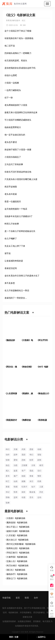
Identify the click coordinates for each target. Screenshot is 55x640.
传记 (8, 492)
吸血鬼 (32, 492)
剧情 (39, 460)
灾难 (15, 449)
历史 (41, 492)
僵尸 (15, 476)
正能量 (24, 465)
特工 (8, 481)
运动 (39, 497)
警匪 (39, 476)
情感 (15, 487)
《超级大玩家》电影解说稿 (17, 531)
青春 (31, 476)
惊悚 (8, 460)
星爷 (8, 476)
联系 (27, 598)
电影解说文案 (39, 608)
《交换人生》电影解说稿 (16, 561)
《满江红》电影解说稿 (15, 570)
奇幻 (31, 455)
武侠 (23, 449)
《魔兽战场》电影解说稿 (16, 522)
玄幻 (39, 471)
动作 (8, 455)
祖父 (23, 20)
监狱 (15, 497)
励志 (8, 465)
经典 (39, 481)
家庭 (8, 487)
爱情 (15, 460)
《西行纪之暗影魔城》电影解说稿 (20, 544)
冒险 (39, 455)
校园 (23, 476)
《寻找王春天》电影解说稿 (17, 553)
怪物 (8, 497)
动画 (39, 449)
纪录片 (24, 487)
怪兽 (15, 492)
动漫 (23, 497)
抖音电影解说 (25, 612)
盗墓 (15, 471)
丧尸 (23, 471)
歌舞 (8, 503)
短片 (33, 487)
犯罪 (31, 460)
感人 (8, 471)
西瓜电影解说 (39, 612)
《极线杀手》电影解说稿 (16, 574)
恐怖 (23, 460)
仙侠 (15, 481)
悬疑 (31, 449)
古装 (33, 465)
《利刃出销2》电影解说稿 (16, 565)
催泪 (41, 465)
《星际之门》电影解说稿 (16, 578)
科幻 (8, 449)
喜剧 (23, 455)
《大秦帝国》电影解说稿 (16, 557)
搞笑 (23, 492)
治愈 (15, 465)
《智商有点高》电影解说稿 (17, 548)
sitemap (46, 598)
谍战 (31, 471)
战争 (15, 455)
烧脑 (23, 481)
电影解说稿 (13, 612)
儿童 (41, 487)
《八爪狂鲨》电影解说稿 (16, 535)
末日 (31, 481)
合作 (36, 598)
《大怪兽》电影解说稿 (15, 518)
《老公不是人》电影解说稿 (17, 527)
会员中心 (41, 637)
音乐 (31, 497)
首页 (18, 598)
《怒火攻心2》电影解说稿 (16, 540)
